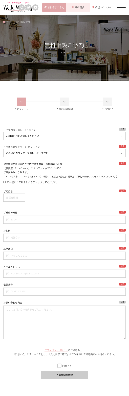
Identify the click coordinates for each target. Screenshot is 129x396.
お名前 (6, 231)
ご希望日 (8, 191)
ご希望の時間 (10, 213)
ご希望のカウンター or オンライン (21, 147)
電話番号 (8, 285)
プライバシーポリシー (56, 350)
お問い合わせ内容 (12, 302)
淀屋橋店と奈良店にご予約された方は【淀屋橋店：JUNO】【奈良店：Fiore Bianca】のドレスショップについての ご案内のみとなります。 (60, 170)
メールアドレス (11, 267)
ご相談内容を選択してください (19, 129)
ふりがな (8, 249)
